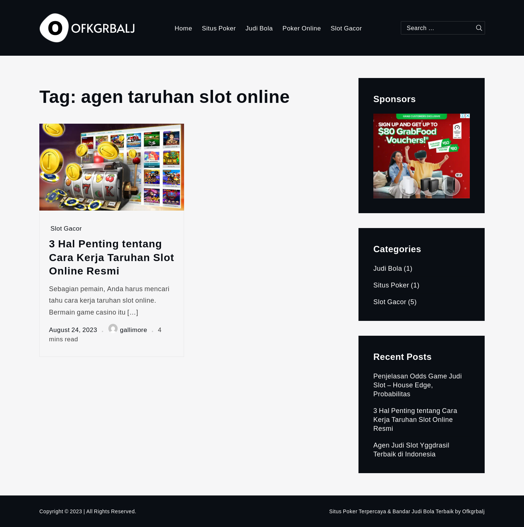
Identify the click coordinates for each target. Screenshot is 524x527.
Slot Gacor (346, 28)
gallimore (127, 330)
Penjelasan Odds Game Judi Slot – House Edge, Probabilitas (417, 385)
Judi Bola (259, 28)
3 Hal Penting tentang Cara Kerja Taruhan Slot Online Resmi (111, 257)
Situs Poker (219, 28)
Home (183, 28)
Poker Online (301, 28)
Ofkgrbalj (473, 511)
